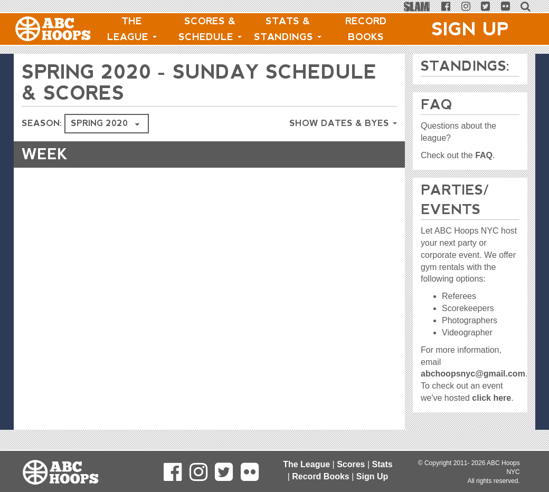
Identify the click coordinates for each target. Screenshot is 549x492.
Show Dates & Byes (343, 123)
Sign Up (470, 29)
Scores (351, 464)
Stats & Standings (287, 29)
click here (491, 397)
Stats (382, 464)
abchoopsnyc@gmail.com (473, 373)
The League (132, 29)
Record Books (366, 29)
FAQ (484, 155)
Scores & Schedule (210, 29)
